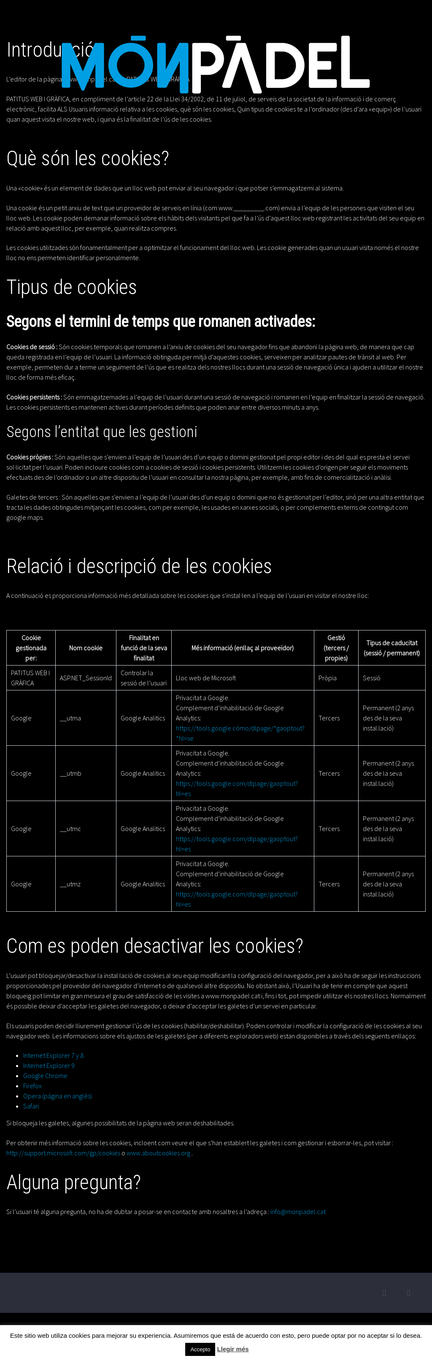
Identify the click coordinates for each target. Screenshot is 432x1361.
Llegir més (233, 1349)
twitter (384, 1293)
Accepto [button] (200, 1349)
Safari (31, 1106)
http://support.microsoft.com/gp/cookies (63, 1153)
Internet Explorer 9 (49, 1065)
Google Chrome (45, 1075)
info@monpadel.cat (298, 1211)
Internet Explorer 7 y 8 (53, 1055)
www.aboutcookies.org (158, 1153)
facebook (408, 1293)
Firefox (32, 1085)
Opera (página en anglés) (57, 1096)
